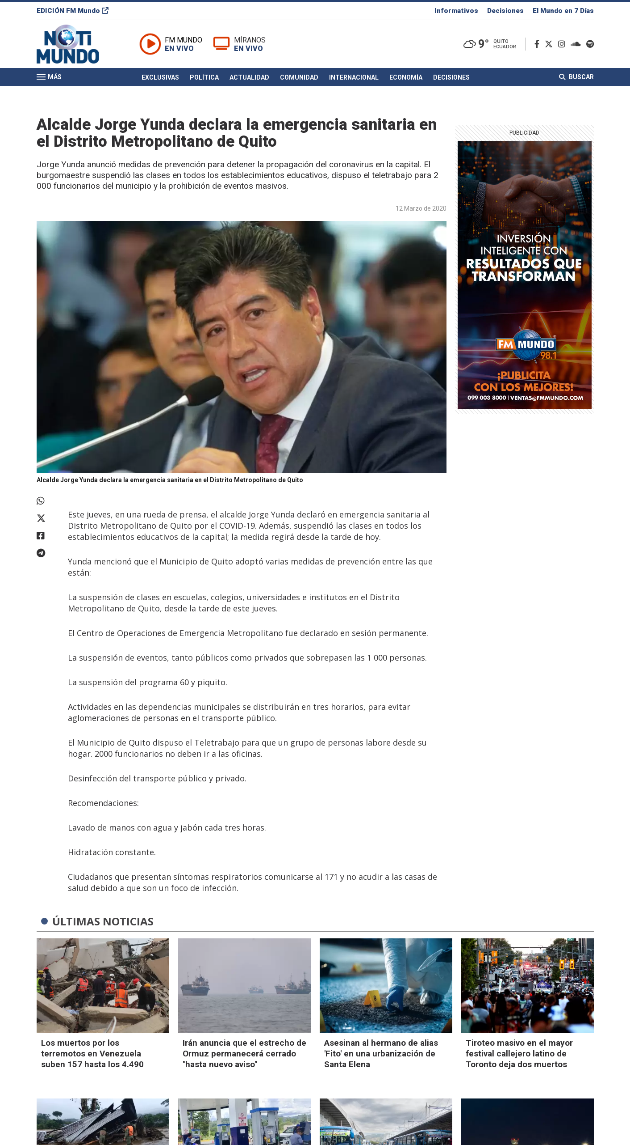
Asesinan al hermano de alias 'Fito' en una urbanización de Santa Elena (381, 1053)
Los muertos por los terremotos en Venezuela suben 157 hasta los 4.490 (92, 1053)
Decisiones (505, 11)
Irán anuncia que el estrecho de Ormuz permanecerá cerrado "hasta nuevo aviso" (244, 1053)
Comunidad (299, 77)
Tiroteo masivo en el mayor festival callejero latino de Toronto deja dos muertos (519, 1053)
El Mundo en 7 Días (563, 11)
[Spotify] (590, 44)
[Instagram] (563, 44)
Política (204, 77)
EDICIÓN (72, 11)
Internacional (354, 77)
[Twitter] (550, 44)
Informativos (456, 11)
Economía (405, 77)
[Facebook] (538, 44)
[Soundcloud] (577, 44)
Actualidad (249, 77)
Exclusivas (160, 77)
